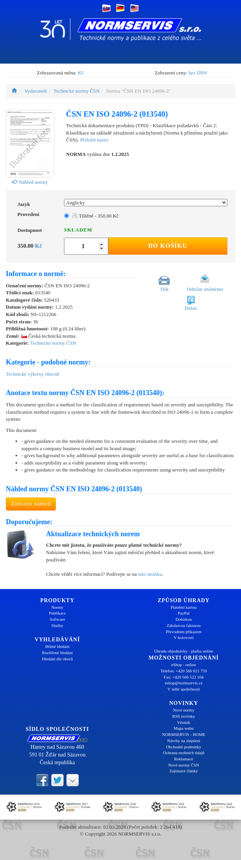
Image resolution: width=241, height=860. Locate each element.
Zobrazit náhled (31, 504)
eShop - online (183, 664)
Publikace (57, 613)
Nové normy (183, 710)
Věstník (183, 722)
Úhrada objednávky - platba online (183, 651)
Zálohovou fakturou (183, 625)
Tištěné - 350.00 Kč (95, 216)
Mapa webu (183, 728)
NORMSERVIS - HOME (183, 734)
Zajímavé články (183, 770)
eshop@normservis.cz (184, 682)
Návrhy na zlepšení (183, 740)
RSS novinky (183, 716)
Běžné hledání (57, 646)
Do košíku (167, 245)
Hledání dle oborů (57, 658)
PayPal (184, 613)
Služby (57, 625)
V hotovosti (184, 637)
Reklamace (183, 758)
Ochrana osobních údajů (184, 752)
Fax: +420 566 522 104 (184, 677)
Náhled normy (30, 182)
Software (57, 619)
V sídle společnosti (183, 689)
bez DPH (198, 73)
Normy (57, 607)
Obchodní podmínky (183, 746)
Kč (81, 73)
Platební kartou (184, 607)
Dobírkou (183, 619)
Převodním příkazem (183, 631)
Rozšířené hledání (57, 652)
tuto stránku (150, 574)
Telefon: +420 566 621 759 (183, 670)
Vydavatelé (35, 91)
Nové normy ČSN (183, 765)
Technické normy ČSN (77, 91)
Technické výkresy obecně (32, 374)
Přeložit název (94, 140)
